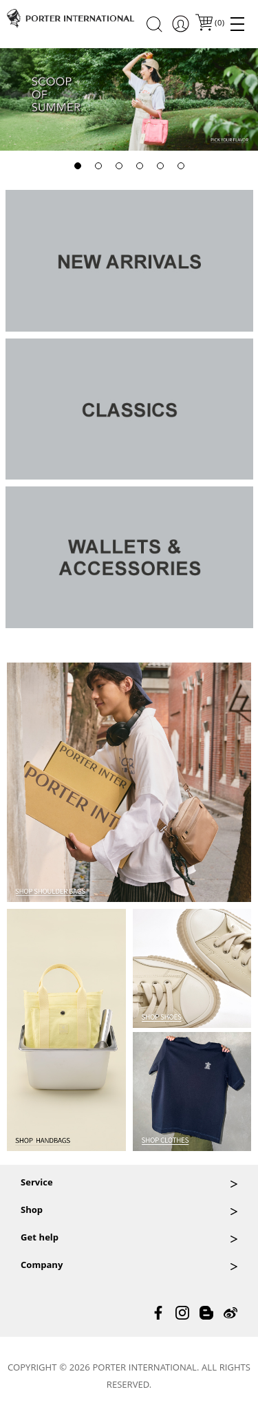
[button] (77, 165)
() (219, 23)
